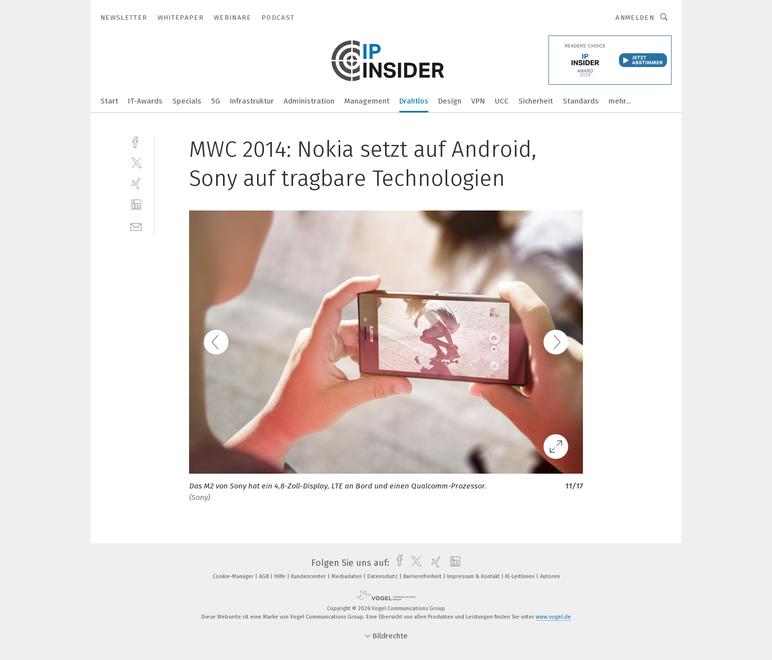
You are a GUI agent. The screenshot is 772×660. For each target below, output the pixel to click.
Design (449, 101)
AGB (264, 576)
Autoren (550, 576)
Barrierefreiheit (423, 576)
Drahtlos (413, 101)
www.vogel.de (553, 617)
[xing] (136, 183)
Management (366, 101)
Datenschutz (383, 576)
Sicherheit (535, 101)
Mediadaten (347, 576)
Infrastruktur (252, 101)
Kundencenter (309, 576)
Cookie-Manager (234, 576)
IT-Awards (145, 101)
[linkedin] (136, 205)
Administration (309, 101)
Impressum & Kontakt (474, 576)
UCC (502, 101)
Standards (581, 101)
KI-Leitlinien (520, 576)
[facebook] (136, 141)
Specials (186, 101)
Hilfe (280, 576)
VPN (478, 101)
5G (215, 101)
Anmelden (634, 17)
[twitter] (136, 162)
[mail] (136, 226)
